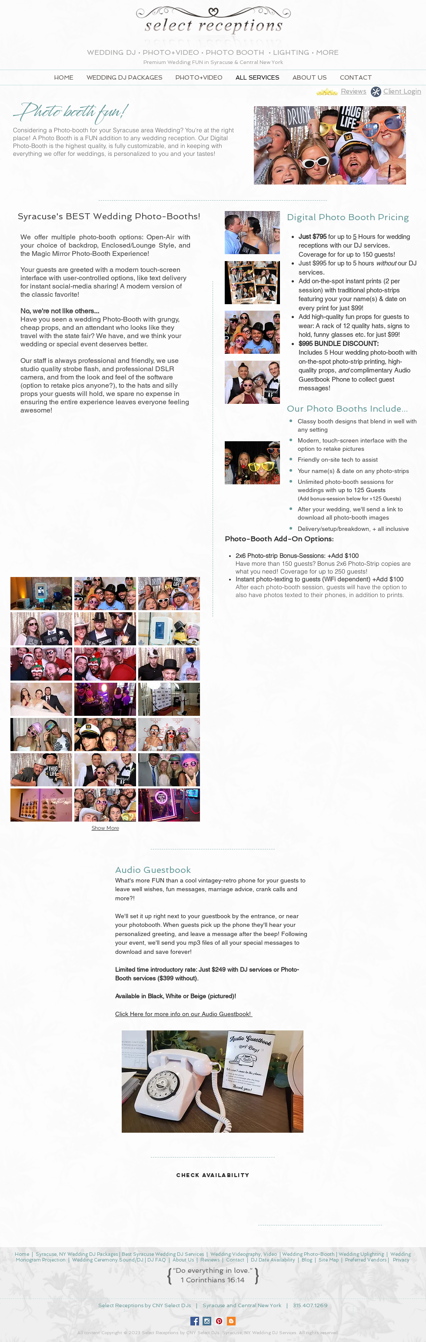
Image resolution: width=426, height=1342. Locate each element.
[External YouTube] (105, 499)
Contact (235, 1260)
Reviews (210, 1260)
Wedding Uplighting (361, 1254)
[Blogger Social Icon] (231, 1321)
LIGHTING (291, 52)
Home (22, 1254)
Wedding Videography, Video (243, 1254)
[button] (41, 593)
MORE (327, 52)
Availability (283, 1260)
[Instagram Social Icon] (207, 1321)
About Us (183, 1260)
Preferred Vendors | (368, 1260)
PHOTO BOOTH (236, 52)
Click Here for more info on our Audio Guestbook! (184, 1013)
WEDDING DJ (111, 52)
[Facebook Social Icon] (194, 1321)
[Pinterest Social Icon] (219, 1321)
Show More (105, 828)
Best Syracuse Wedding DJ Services (163, 1254)
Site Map (329, 1260)
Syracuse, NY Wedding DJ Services (259, 1332)
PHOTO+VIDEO (171, 52)
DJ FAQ (156, 1260)
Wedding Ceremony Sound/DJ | (109, 1260)
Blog (307, 1260)
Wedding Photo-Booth (308, 1254)
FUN (198, 62)
